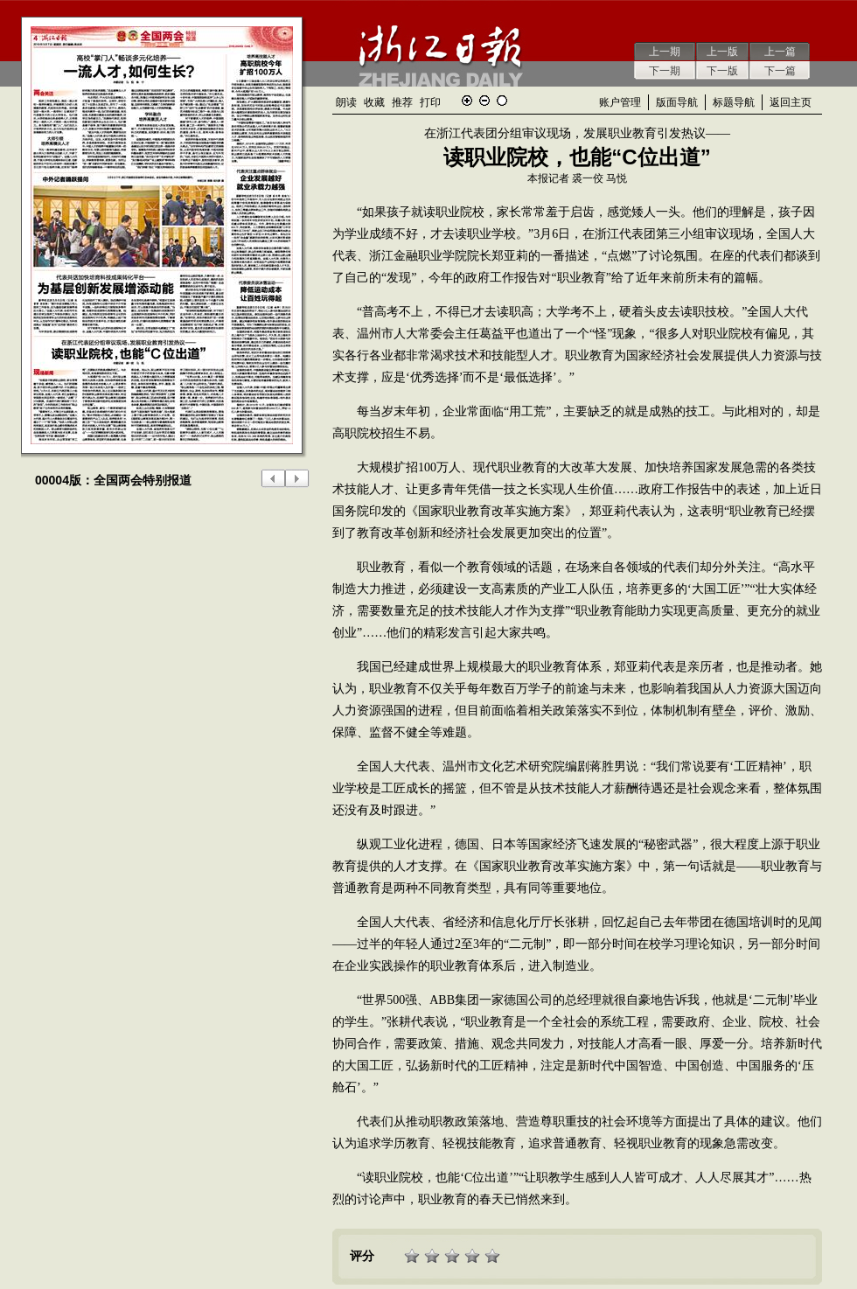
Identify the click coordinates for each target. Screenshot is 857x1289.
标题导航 (734, 102)
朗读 (346, 102)
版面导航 (677, 102)
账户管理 (620, 102)
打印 (430, 102)
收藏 (374, 102)
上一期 (664, 51)
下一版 (722, 71)
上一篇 (780, 51)
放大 (467, 100)
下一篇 (780, 71)
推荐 (402, 102)
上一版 (722, 51)
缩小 (484, 100)
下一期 (664, 71)
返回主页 (791, 102)
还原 (502, 100)
